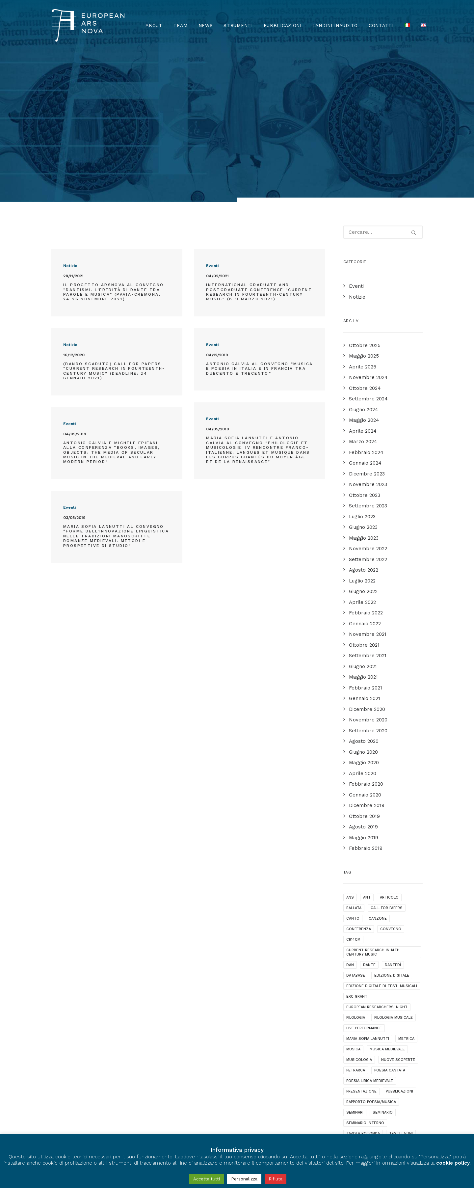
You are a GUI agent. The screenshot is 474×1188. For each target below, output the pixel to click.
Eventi (212, 138)
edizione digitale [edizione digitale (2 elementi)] (391, 848)
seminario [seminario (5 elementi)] (383, 985)
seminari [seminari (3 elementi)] (354, 985)
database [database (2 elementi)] (355, 848)
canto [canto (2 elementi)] (352, 791)
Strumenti (238, 25)
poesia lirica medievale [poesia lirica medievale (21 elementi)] (369, 953)
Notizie (70, 138)
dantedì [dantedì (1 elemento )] (393, 837)
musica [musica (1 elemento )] (353, 922)
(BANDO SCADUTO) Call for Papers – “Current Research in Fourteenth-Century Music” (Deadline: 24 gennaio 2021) (115, 243)
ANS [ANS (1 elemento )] (350, 770)
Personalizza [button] (244, 1178)
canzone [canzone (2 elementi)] (378, 791)
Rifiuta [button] (275, 1178)
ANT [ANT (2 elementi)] (367, 770)
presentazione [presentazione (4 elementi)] (361, 964)
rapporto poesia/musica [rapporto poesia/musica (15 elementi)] (371, 974)
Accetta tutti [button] (206, 1178)
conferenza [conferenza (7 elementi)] (358, 801)
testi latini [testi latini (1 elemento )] (401, 1006)
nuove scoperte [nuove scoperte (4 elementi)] (398, 932)
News (205, 25)
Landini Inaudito (335, 25)
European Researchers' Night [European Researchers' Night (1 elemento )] (377, 880)
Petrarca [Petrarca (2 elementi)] (355, 943)
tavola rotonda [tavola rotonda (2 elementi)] (363, 1006)
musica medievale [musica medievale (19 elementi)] (387, 922)
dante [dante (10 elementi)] (369, 837)
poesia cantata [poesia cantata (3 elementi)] (389, 943)
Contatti (381, 25)
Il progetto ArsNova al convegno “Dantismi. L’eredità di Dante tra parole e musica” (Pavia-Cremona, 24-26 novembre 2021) (113, 164)
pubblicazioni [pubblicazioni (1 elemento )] (399, 964)
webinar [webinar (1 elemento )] (404, 1016)
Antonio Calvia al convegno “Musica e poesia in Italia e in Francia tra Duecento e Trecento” (259, 241)
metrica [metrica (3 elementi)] (406, 911)
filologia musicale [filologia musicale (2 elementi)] (393, 890)
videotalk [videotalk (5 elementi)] (377, 1016)
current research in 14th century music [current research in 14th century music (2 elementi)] (373, 825)
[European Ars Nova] (88, 25)
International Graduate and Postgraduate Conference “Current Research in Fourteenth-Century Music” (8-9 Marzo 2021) (259, 164)
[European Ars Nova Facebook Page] (57, 1110)
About (154, 25)
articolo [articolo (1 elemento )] (389, 770)
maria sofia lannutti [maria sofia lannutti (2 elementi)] (367, 911)
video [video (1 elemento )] (351, 1016)
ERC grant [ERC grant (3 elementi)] (356, 869)
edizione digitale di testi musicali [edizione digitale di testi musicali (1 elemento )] (381, 858)
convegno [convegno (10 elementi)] (390, 801)
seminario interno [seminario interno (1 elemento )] (365, 995)
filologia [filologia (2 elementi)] (355, 890)
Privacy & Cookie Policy (82, 1128)
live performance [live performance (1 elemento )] (364, 901)
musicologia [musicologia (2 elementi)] (359, 932)
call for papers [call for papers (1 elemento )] (387, 780)
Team (180, 25)
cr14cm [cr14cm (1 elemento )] (353, 812)
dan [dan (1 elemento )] (350, 837)
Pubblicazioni (283, 25)
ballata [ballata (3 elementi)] (353, 780)
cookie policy (453, 1163)
